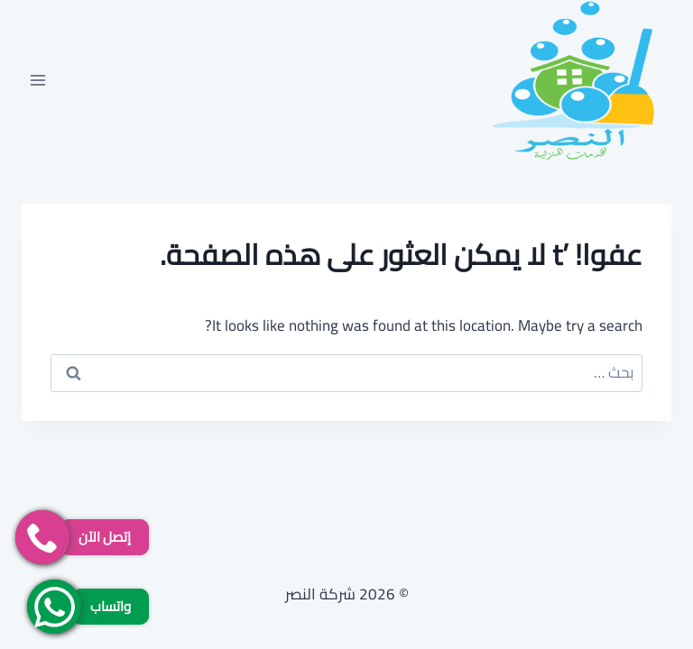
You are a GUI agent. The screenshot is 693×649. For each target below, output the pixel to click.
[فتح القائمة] (38, 80)
